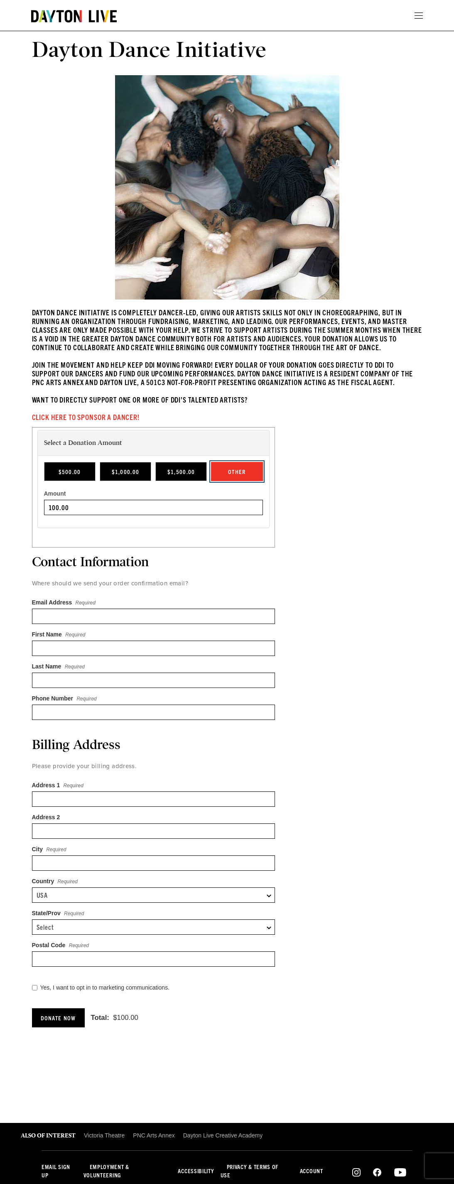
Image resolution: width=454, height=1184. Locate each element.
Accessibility (196, 1170)
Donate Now (58, 1018)
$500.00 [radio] (70, 471)
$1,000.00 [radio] (126, 471)
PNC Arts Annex (153, 1135)
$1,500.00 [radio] (181, 471)
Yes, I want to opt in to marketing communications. (101, 987)
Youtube (400, 1172)
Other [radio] (237, 471)
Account (311, 1170)
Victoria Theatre (104, 1135)
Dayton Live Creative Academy (223, 1135)
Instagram (356, 1172)
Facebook (377, 1172)
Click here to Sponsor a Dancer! (86, 417)
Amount (55, 493)
